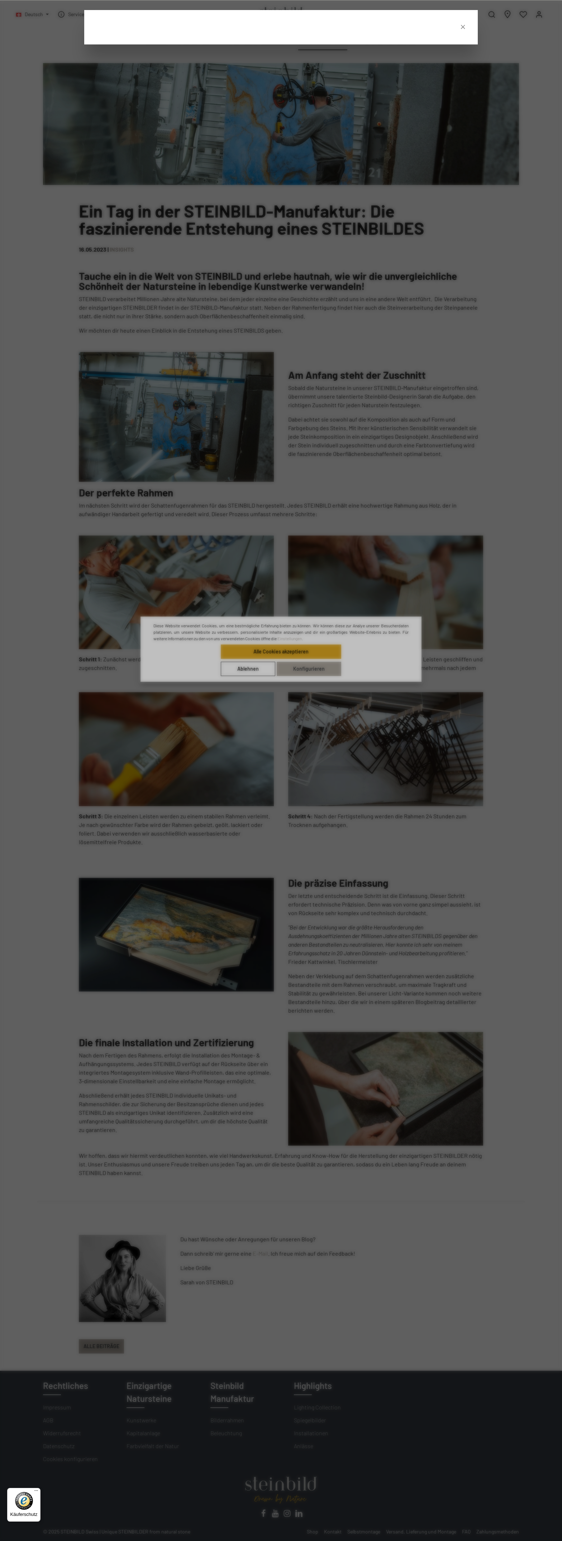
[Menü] (36, 1492)
